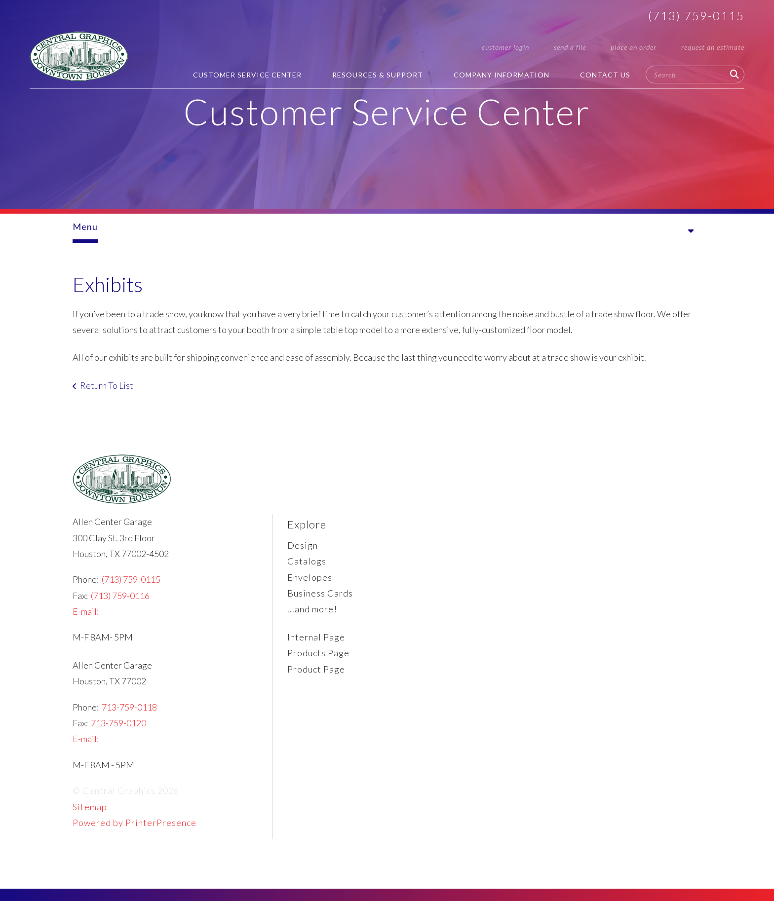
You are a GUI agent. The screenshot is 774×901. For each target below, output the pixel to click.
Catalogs (306, 568)
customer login (505, 47)
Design (302, 552)
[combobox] (695, 74)
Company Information (501, 75)
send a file (570, 47)
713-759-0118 (129, 714)
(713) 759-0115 (696, 15)
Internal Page (316, 644)
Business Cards (320, 600)
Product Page (316, 676)
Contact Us (605, 75)
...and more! (312, 616)
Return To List (106, 392)
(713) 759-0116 (120, 603)
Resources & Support (377, 75)
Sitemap (90, 814)
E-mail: (86, 618)
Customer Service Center (247, 75)
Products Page (318, 660)
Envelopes (309, 584)
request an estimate (712, 47)
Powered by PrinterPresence (134, 830)
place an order (634, 47)
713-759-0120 (118, 730)
